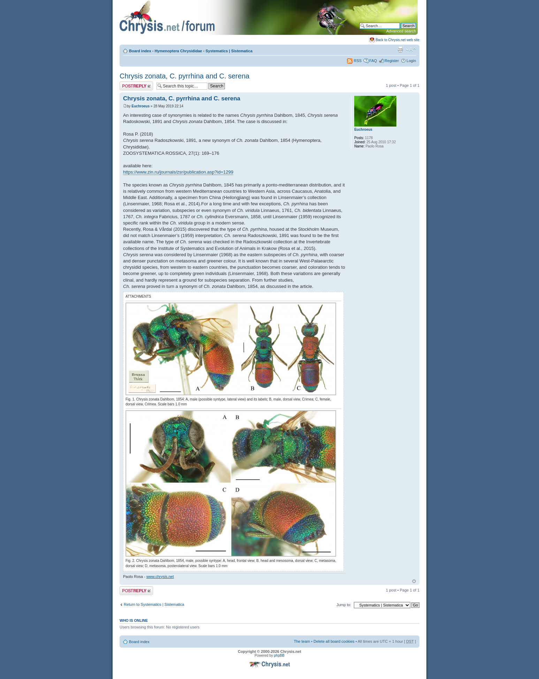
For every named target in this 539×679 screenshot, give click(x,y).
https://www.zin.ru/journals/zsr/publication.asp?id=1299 (178, 172)
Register (392, 61)
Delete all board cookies (333, 641)
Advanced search (401, 31)
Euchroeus (140, 106)
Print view (400, 49)
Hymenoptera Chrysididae (178, 51)
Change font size (411, 49)
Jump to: (343, 605)
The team (302, 641)
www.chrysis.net (160, 576)
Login (411, 61)
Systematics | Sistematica (229, 51)
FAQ (373, 61)
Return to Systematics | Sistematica (154, 604)
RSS (354, 61)
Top (414, 581)
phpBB (279, 655)
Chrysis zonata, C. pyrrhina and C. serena (184, 76)
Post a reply (136, 86)
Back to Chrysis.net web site (397, 40)
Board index (140, 51)
